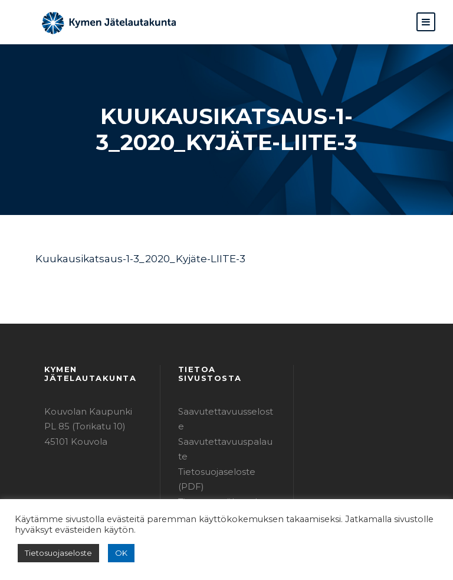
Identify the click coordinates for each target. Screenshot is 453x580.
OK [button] (113, 553)
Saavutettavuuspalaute (223, 417)
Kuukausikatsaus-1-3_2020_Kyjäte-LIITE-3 (130, 258)
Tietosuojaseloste (54, 553)
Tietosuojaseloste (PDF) (225, 432)
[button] (425, 21)
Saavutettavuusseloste (222, 402)
